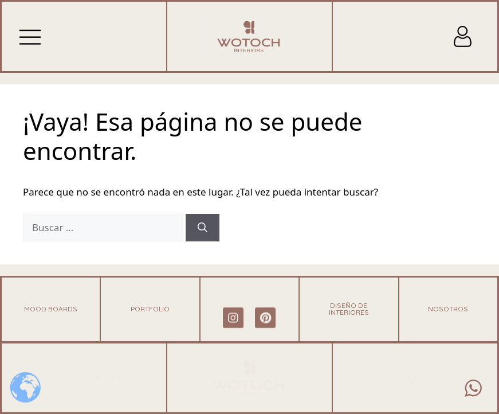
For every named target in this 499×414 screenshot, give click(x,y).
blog (415, 378)
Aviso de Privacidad (84, 377)
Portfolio (150, 308)
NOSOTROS (448, 308)
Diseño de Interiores (349, 309)
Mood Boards (50, 308)
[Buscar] (202, 227)
